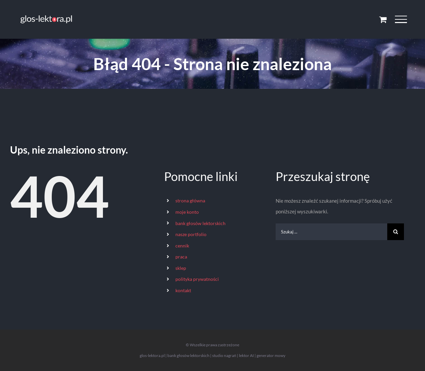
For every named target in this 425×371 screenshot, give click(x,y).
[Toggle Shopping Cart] (383, 19)
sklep (180, 268)
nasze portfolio (190, 234)
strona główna (190, 200)
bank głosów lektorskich (200, 223)
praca (181, 256)
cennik (182, 245)
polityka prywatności (197, 279)
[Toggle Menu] (401, 19)
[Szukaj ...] (331, 231)
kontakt (183, 290)
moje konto (187, 212)
